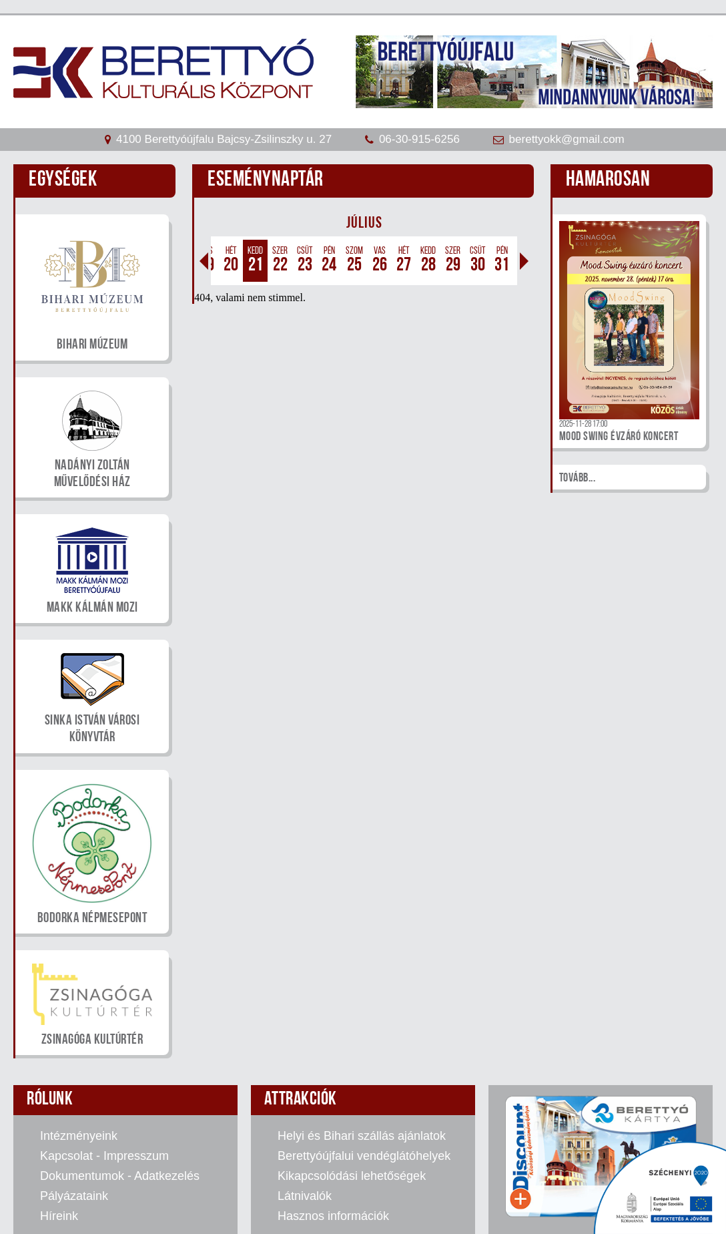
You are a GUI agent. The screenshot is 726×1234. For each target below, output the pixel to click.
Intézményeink (78, 1136)
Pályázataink (74, 1196)
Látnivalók (305, 1196)
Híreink (59, 1216)
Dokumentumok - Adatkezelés (120, 1176)
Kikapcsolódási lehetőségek (352, 1176)
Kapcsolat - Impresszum (104, 1156)
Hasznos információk (333, 1216)
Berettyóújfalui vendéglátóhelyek (364, 1156)
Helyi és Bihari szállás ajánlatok (362, 1136)
